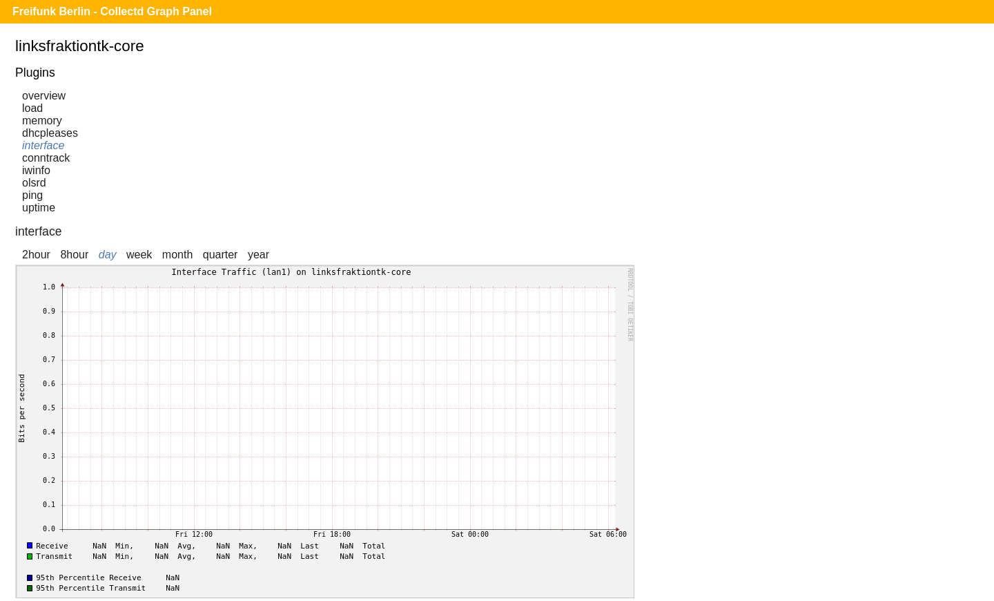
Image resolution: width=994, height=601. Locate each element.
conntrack (46, 158)
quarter (220, 254)
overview (44, 96)
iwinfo (36, 170)
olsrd (34, 183)
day (108, 254)
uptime (38, 207)
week (139, 254)
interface (43, 145)
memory (42, 120)
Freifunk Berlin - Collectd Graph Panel (112, 11)
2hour (36, 254)
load (32, 108)
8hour (74, 254)
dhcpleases (50, 133)
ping (32, 195)
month (177, 254)
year (258, 254)
